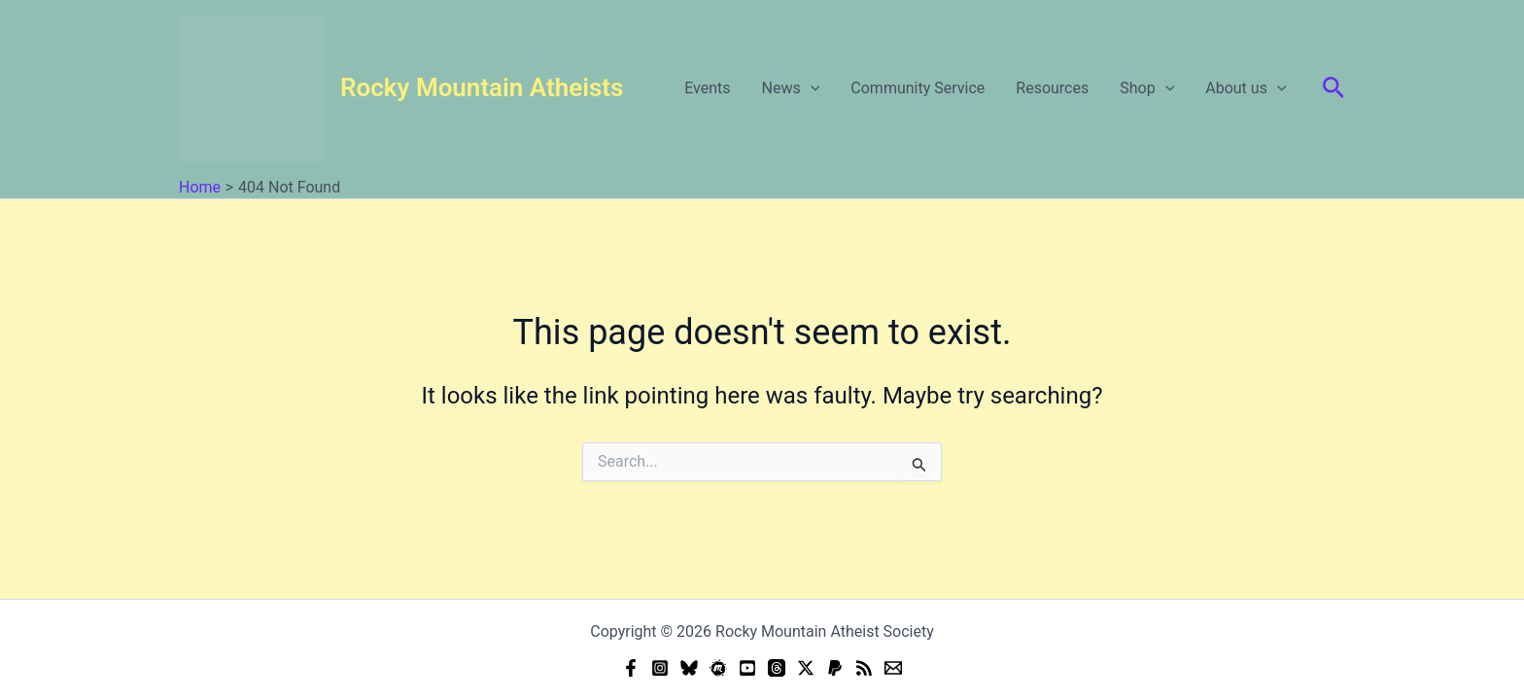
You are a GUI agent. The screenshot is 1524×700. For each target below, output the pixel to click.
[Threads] (776, 668)
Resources (1052, 88)
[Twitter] (805, 668)
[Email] (893, 668)
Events (707, 88)
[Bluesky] (689, 668)
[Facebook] (631, 668)
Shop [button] (1147, 88)
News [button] (791, 88)
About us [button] (1245, 88)
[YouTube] (747, 668)
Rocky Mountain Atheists (481, 87)
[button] (810, 88)
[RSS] (864, 668)
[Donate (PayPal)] (835, 668)
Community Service (917, 88)
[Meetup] (718, 668)
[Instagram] (660, 668)
